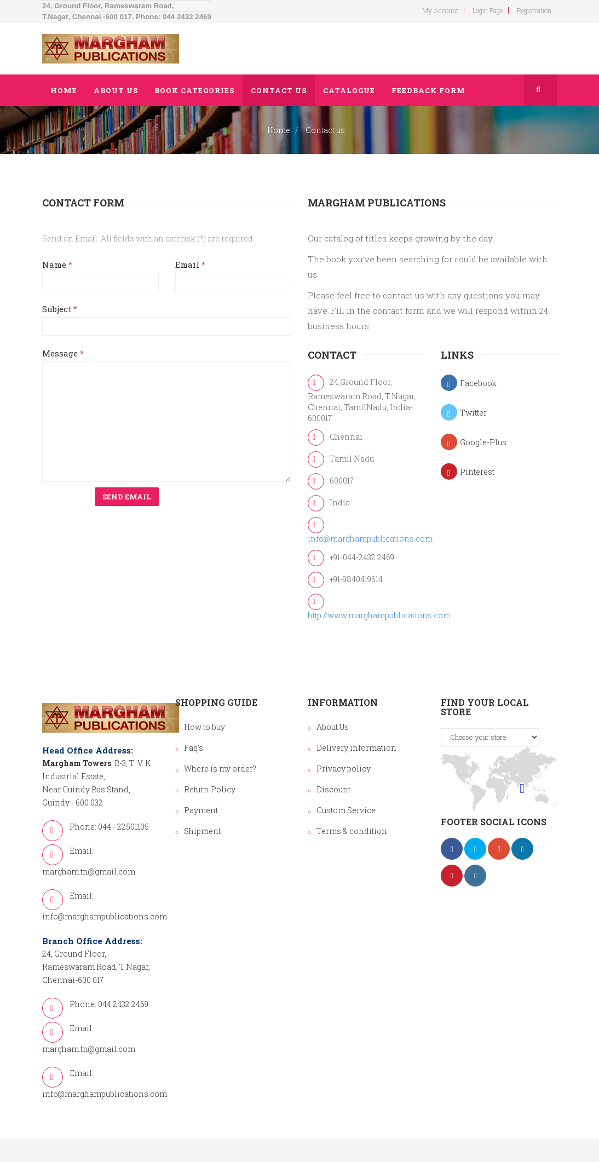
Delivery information (356, 748)
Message (63, 353)
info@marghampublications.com (370, 538)
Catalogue (349, 90)
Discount (333, 789)
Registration (534, 10)
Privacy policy (343, 768)
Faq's (193, 748)
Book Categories (194, 90)
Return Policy (209, 789)
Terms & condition (351, 831)
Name (57, 264)
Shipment (202, 831)
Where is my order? (220, 768)
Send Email (126, 497)
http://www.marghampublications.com (379, 615)
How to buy (204, 727)
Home (63, 90)
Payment (201, 810)
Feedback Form (428, 90)
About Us (332, 727)
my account (440, 10)
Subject (59, 308)
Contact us (279, 90)
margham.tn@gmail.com (88, 871)
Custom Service (346, 810)
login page (488, 10)
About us (116, 90)
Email (190, 264)
